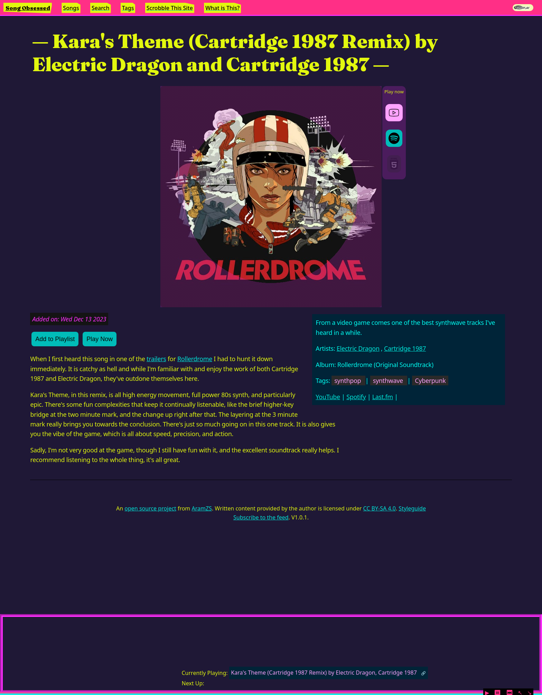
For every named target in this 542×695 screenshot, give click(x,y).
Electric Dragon (358, 348)
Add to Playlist (55, 339)
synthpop (347, 380)
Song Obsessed (28, 7)
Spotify (356, 397)
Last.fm (382, 397)
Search (100, 8)
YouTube (328, 397)
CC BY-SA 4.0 (379, 508)
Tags (128, 8)
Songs (71, 8)
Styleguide (412, 508)
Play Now (99, 339)
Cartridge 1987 (405, 348)
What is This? (222, 8)
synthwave (388, 380)
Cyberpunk (430, 380)
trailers (156, 359)
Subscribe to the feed (260, 517)
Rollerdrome (194, 359)
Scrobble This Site (170, 8)
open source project (150, 508)
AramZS (202, 508)
